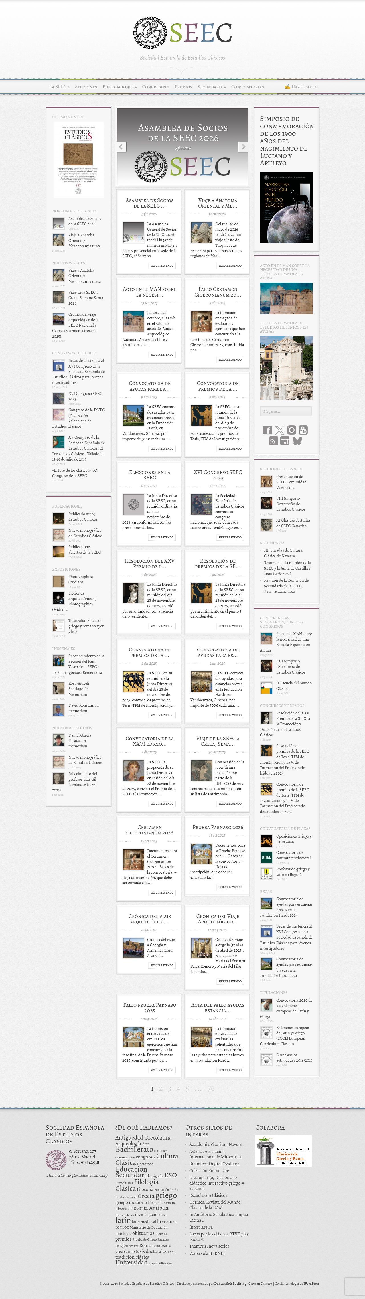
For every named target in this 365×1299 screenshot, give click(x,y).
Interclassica (201, 1227)
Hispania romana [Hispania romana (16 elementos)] (162, 1202)
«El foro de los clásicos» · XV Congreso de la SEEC (75, 473)
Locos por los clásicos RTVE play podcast (219, 1237)
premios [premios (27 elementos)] (123, 1239)
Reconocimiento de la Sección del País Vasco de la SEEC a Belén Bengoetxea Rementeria (78, 664)
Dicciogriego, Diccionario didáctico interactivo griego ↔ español (217, 1182)
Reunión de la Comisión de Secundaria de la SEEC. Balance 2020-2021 (286, 585)
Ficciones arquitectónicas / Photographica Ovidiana (74, 601)
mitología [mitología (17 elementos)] (123, 1233)
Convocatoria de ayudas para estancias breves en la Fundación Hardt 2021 (286, 967)
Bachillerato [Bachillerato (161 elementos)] (134, 1149)
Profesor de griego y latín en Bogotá (292, 871)
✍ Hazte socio (301, 87)
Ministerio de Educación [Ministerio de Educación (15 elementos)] (149, 1227)
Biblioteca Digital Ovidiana (214, 1164)
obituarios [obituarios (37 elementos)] (143, 1233)
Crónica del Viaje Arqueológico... (218, 918)
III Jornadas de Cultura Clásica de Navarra (283, 552)
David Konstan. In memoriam (83, 708)
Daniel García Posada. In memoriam (79, 740)
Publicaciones (120, 87)
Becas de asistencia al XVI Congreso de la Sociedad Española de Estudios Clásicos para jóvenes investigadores (78, 371)
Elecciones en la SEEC (150, 474)
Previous (121, 147)
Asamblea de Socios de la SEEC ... (150, 203)
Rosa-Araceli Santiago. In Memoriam (78, 688)
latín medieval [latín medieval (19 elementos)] (144, 1222)
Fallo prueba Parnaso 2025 (149, 1007)
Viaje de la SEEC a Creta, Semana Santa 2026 (85, 297)
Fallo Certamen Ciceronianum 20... (217, 291)
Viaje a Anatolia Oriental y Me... (218, 203)
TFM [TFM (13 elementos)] (171, 1251)
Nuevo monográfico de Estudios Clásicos (85, 532)
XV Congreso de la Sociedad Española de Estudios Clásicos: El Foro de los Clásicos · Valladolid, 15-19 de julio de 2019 (78, 448)
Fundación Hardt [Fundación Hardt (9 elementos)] (126, 1197)
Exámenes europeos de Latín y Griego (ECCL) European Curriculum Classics (285, 1036)
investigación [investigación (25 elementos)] (147, 1214)
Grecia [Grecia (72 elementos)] (146, 1195)
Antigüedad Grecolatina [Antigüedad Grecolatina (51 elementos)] (143, 1138)
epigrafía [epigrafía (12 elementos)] (157, 1176)
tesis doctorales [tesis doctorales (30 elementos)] (151, 1251)
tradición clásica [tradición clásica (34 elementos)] (132, 1256)
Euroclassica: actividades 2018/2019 (294, 1057)
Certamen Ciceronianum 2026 (149, 829)
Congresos (155, 87)
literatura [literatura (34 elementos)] (167, 1221)
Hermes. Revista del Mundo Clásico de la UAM (215, 1205)
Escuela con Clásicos (208, 1195)
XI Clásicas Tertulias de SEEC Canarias (293, 522)
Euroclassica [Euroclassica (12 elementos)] (124, 1183)
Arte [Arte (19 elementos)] (145, 1144)
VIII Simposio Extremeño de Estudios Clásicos (290, 503)
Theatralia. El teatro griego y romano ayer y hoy (86, 626)
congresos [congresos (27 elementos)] (145, 1157)
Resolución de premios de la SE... (217, 563)
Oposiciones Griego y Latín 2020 (294, 838)
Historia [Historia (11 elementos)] (121, 1209)
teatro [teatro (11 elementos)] (156, 1245)
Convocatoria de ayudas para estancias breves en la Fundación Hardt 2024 (286, 907)
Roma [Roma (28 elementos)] (145, 1245)
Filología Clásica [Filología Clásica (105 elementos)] (137, 1185)
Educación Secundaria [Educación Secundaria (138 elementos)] (132, 1172)
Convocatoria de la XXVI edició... (150, 741)
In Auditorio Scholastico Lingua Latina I (218, 1217)
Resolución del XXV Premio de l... (150, 563)
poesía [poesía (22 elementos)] (161, 1233)
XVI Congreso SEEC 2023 (85, 396)
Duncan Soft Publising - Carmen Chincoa (243, 1283)
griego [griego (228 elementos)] (166, 1195)
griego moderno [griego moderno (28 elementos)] (131, 1202)
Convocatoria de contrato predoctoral (293, 855)
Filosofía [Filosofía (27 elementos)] (145, 1189)
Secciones (86, 87)
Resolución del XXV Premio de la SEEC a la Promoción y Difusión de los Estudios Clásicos (285, 724)
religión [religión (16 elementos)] (121, 1245)
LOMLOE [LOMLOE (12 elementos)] (122, 1227)
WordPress (311, 1283)
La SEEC (59, 87)
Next (244, 147)
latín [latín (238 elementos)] (123, 1220)
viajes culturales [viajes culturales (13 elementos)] (160, 1263)
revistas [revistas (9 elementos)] (134, 1246)
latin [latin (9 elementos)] (164, 1215)
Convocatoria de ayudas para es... (150, 385)
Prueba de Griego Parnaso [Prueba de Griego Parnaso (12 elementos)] (151, 1239)
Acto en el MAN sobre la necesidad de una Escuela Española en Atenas (286, 642)
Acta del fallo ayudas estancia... (217, 1007)
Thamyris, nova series (209, 1246)
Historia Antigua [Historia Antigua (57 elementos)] (148, 1208)
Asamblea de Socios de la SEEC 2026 (84, 221)
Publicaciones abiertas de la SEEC (84, 549)
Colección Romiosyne (209, 1171)
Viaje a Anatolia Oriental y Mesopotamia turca (84, 240)
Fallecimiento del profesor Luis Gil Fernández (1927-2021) (74, 782)
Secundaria (212, 87)
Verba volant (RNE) (207, 1253)
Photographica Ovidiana (80, 579)
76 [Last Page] (211, 1088)
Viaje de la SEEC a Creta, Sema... (218, 741)
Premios (183, 87)
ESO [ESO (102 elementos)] (170, 1175)
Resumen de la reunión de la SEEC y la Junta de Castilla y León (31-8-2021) (287, 568)
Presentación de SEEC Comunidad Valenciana (291, 482)
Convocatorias (247, 87)
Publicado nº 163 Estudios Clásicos (83, 516)
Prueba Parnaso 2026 (217, 827)
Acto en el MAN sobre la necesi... (149, 291)
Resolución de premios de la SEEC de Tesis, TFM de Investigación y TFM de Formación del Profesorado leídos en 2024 (284, 759)
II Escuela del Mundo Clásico (294, 685)
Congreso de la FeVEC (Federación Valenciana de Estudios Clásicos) (78, 418)
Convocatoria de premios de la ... (218, 385)
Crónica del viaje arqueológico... (149, 918)
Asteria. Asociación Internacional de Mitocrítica (215, 1154)
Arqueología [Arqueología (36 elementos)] (128, 1143)
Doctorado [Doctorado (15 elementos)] (145, 1163)
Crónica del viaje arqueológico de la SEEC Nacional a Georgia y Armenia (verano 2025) (75, 325)
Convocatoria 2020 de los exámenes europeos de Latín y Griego (286, 1008)
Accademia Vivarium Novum (215, 1144)
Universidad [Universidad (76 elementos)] (131, 1262)
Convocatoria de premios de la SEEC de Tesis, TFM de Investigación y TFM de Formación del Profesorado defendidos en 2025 (284, 797)
